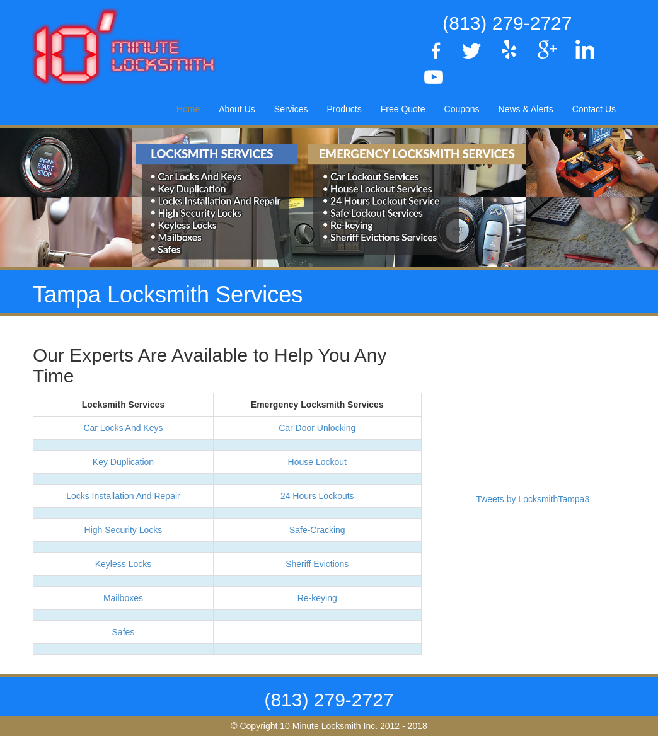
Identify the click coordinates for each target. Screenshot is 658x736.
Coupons (462, 109)
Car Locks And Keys (123, 428)
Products (343, 109)
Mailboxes (123, 598)
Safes (123, 632)
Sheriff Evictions (317, 564)
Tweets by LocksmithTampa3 (532, 499)
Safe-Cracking (317, 530)
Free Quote (403, 109)
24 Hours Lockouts (317, 496)
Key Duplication (123, 462)
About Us (237, 109)
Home (188, 109)
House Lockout (317, 462)
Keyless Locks (123, 564)
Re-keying (317, 598)
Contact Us (594, 109)
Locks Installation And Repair (123, 496)
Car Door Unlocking (317, 428)
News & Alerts (526, 109)
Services (291, 109)
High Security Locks (123, 530)
